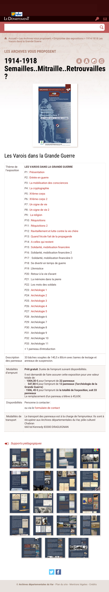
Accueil (13, 38)
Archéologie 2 (39, 295)
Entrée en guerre (39, 177)
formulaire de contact (47, 407)
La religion (36, 214)
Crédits (93, 584)
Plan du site (61, 584)
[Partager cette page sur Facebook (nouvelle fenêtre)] (58, 572)
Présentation (36, 172)
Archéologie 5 (39, 311)
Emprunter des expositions (68, 38)
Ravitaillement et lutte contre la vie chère (54, 231)
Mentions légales (78, 584)
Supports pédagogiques (26, 443)
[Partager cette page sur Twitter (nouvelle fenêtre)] (51, 572)
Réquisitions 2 (39, 225)
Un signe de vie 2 (39, 209)
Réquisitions (38, 220)
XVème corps (37, 193)
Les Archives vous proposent (35, 38)
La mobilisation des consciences (48, 182)
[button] (86, 61)
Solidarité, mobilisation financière (50, 247)
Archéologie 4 (39, 306)
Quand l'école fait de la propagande (51, 236)
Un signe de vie (38, 204)
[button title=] (79, 61)
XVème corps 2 (38, 199)
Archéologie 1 (39, 290)
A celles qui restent (42, 241)
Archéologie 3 (39, 300)
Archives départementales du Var (36, 584)
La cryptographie (39, 188)
